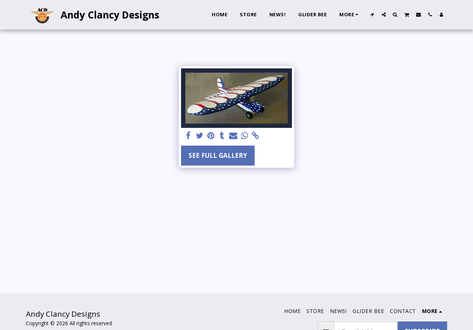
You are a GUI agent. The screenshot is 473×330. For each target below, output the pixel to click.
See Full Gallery (217, 155)
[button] (372, 14)
